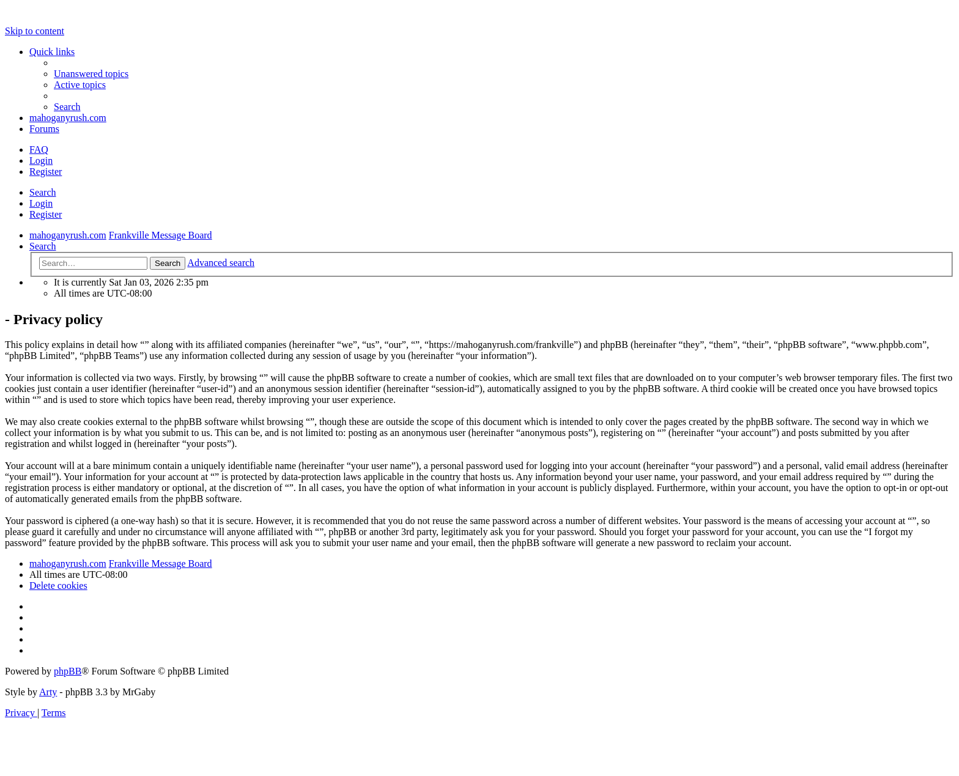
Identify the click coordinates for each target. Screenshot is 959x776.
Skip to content (34, 31)
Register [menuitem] (45, 171)
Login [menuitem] (41, 160)
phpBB (67, 671)
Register (45, 214)
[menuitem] (91, 73)
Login (41, 203)
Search (42, 192)
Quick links (52, 51)
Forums (44, 129)
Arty (48, 692)
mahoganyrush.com (67, 118)
